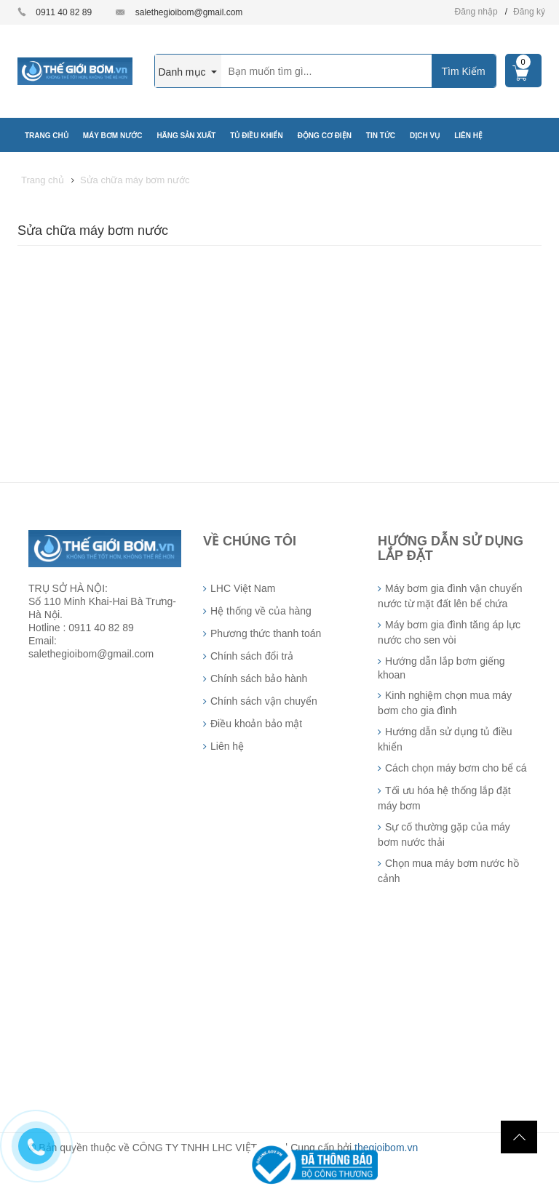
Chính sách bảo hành (258, 678)
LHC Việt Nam (242, 588)
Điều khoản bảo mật (256, 723)
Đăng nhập (476, 12)
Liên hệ (227, 746)
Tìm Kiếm (463, 71)
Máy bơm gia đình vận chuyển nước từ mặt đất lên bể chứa (450, 596)
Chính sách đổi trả (251, 656)
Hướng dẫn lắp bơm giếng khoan (441, 668)
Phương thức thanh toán (265, 633)
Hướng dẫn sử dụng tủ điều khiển (445, 739)
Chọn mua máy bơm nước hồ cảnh (448, 870)
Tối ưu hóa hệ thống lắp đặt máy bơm (444, 798)
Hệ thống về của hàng (261, 611)
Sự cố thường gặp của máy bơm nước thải (444, 834)
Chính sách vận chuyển (263, 701)
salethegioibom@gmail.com (189, 12)
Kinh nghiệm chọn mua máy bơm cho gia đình (445, 702)
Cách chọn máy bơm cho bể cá (456, 768)
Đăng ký (529, 12)
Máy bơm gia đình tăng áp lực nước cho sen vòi (449, 632)
